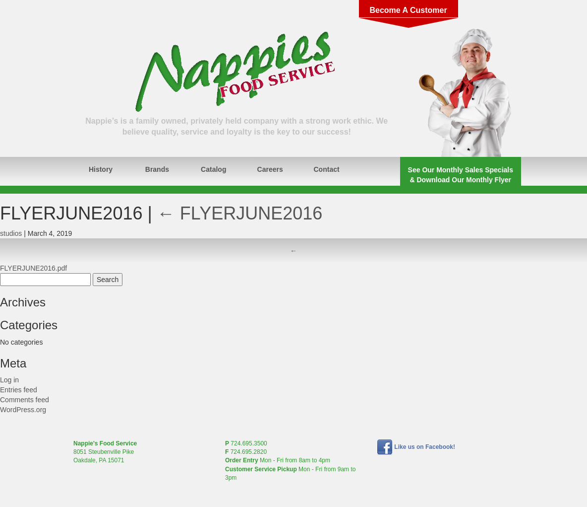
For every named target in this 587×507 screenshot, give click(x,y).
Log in (9, 380)
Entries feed (18, 390)
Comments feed (24, 400)
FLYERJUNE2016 (239, 213)
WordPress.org (23, 410)
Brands (157, 169)
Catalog (213, 169)
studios (11, 233)
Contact (327, 169)
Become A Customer (408, 10)
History (101, 169)
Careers (270, 169)
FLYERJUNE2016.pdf (33, 268)
